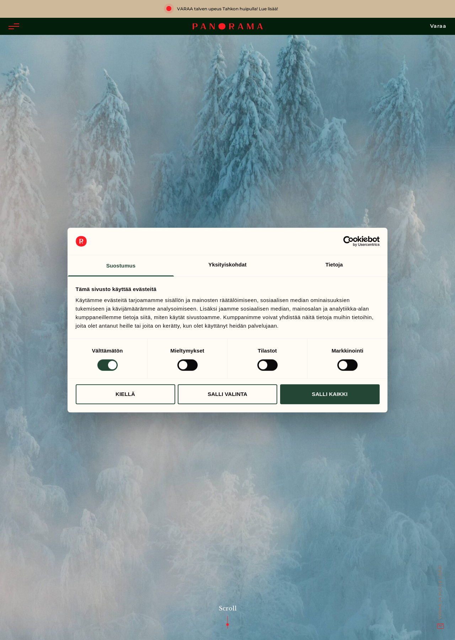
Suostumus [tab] (121, 266)
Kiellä (125, 394)
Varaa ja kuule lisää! (440, 592)
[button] (14, 26)
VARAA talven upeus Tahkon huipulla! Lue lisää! (227, 8)
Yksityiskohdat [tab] (227, 265)
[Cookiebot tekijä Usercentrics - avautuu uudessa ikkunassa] (348, 241)
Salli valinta (227, 394)
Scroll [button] (228, 553)
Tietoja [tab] (334, 265)
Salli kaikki (329, 394)
